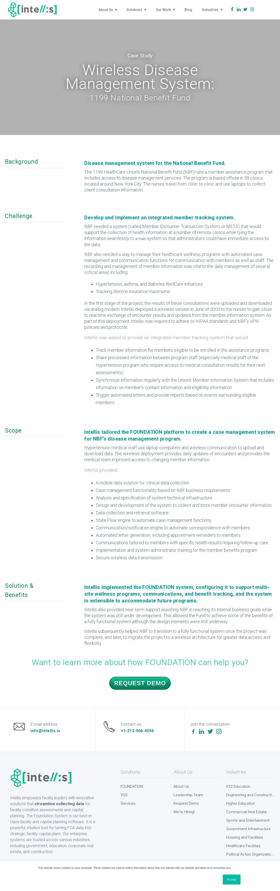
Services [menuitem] (128, 803)
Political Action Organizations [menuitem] (250, 854)
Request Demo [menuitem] (186, 803)
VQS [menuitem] (124, 795)
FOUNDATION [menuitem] (131, 786)
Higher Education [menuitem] (240, 803)
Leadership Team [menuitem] (188, 795)
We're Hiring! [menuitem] (184, 812)
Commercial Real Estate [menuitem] (246, 812)
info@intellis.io (45, 730)
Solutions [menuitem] (134, 10)
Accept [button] (231, 879)
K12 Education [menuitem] (238, 786)
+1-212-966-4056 (137, 730)
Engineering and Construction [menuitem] (250, 795)
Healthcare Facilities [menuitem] (243, 846)
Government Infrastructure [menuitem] (248, 829)
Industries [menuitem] (210, 10)
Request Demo (140, 683)
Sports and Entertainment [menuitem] (248, 820)
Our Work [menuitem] (163, 10)
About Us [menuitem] (105, 10)
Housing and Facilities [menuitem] (244, 837)
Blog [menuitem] (188, 10)
